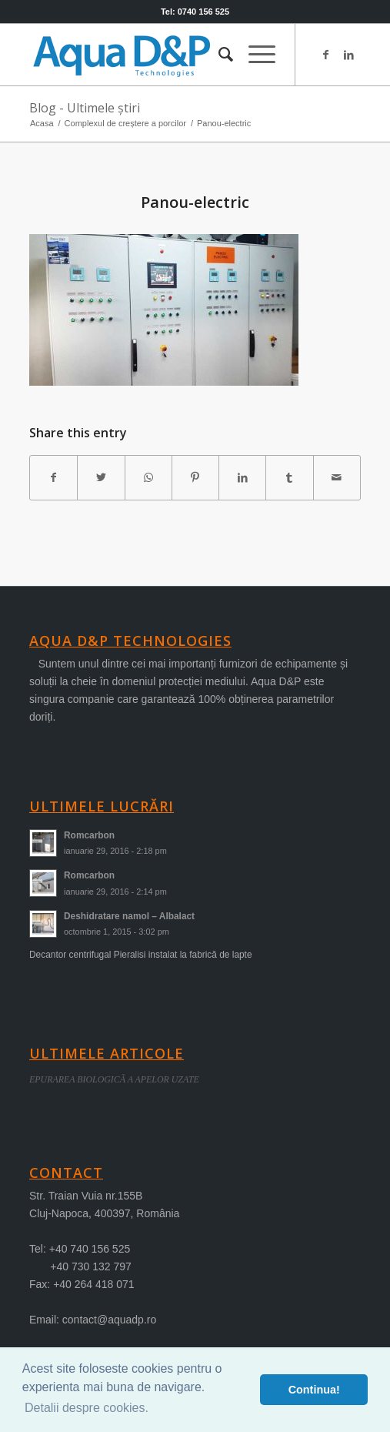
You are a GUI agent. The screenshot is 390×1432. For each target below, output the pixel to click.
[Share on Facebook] (53, 478)
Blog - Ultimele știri (84, 107)
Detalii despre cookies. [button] (86, 1407)
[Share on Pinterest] (195, 478)
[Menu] (254, 54)
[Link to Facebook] (326, 54)
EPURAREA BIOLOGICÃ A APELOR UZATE (114, 1079)
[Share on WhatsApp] (148, 478)
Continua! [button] (314, 1389)
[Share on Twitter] (101, 478)
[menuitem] (218, 54)
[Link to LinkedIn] (349, 54)
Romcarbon (89, 835)
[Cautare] (218, 54)
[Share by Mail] (337, 478)
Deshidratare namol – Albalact (129, 916)
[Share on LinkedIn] (242, 478)
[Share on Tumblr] (289, 478)
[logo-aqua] (162, 54)
